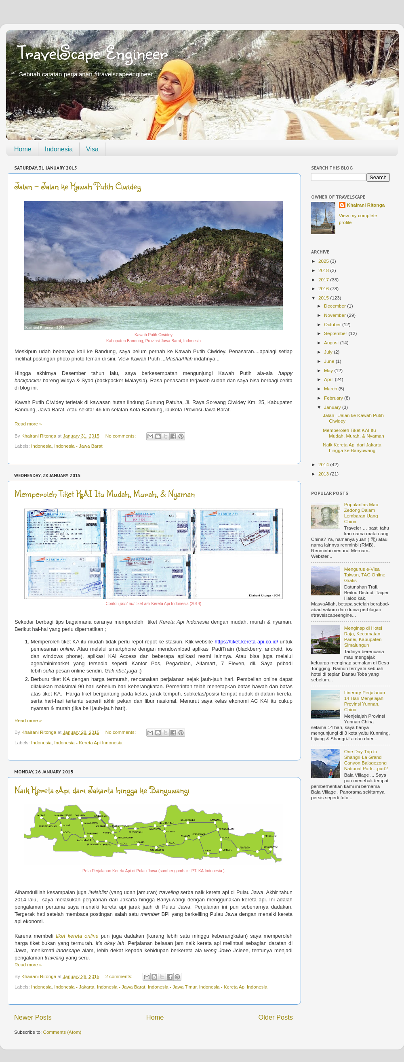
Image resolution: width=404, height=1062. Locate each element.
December (335, 305)
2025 (324, 261)
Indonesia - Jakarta (74, 986)
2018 (324, 270)
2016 (324, 288)
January (333, 407)
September (336, 333)
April (329, 379)
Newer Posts (33, 1017)
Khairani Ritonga (366, 204)
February (334, 397)
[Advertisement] (350, 846)
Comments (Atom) (62, 1032)
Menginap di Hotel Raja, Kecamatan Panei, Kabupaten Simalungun (363, 636)
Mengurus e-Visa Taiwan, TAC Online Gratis (364, 574)
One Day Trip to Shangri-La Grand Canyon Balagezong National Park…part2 (366, 760)
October (333, 324)
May (329, 370)
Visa (92, 149)
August (332, 342)
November (335, 315)
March (331, 388)
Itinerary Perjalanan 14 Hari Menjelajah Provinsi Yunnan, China (364, 701)
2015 (324, 297)
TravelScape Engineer (93, 52)
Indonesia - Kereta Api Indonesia (88, 742)
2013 (324, 473)
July (329, 351)
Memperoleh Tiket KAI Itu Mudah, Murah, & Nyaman (105, 493)
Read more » (28, 423)
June (330, 361)
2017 (324, 279)
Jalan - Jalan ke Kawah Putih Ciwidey (78, 186)
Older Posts (276, 1017)
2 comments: (119, 976)
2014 (324, 464)
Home (23, 149)
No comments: (121, 435)
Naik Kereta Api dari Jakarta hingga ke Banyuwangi (102, 789)
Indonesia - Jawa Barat (78, 445)
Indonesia (59, 149)
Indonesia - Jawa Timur (172, 986)
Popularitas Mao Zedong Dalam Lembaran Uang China (361, 513)
